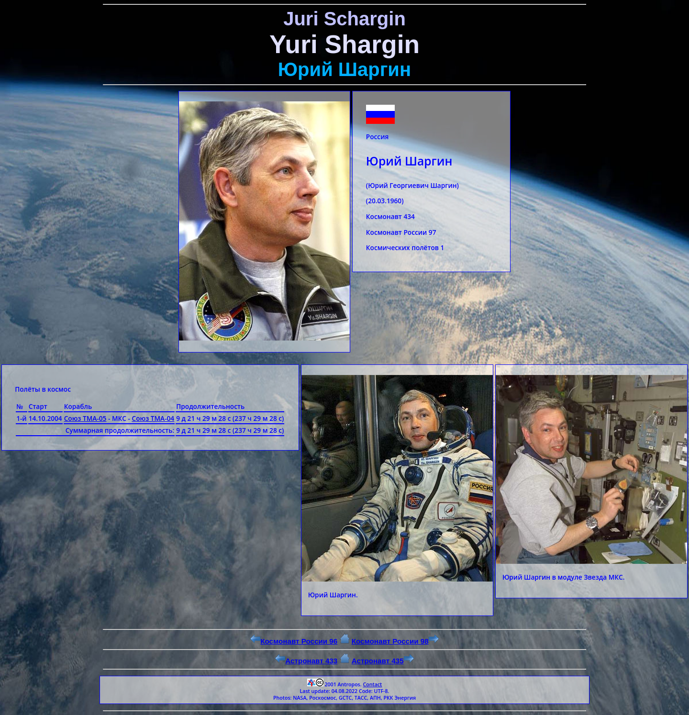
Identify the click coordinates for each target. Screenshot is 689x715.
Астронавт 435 (383, 661)
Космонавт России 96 (293, 641)
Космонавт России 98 (395, 641)
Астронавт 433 (306, 661)
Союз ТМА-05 (85, 418)
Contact (372, 684)
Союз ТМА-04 (153, 418)
